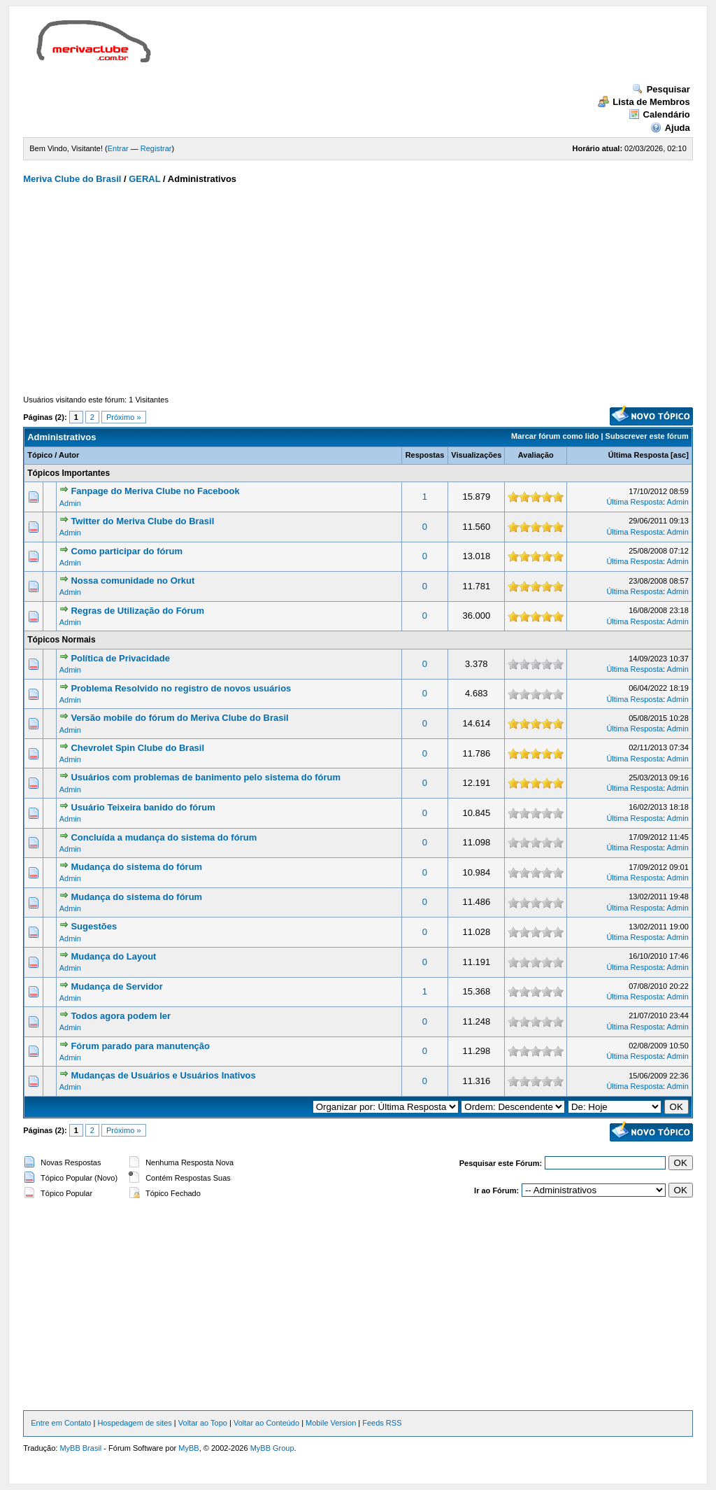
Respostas (425, 455)
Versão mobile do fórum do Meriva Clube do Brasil (179, 717)
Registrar (156, 148)
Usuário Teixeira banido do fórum (143, 807)
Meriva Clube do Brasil (72, 179)
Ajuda (670, 127)
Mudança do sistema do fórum (136, 867)
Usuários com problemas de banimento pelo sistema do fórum (206, 777)
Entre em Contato (61, 1423)
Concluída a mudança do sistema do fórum (164, 837)
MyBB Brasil (80, 1448)
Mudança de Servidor (116, 986)
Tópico (39, 455)
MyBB (188, 1448)
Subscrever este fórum (647, 436)
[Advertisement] (417, 51)
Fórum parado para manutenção (140, 1046)
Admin (70, 503)
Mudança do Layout (113, 956)
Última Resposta (638, 455)
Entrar (118, 148)
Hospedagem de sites (134, 1423)
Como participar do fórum (126, 551)
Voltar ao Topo (202, 1423)
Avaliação (536, 455)
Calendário (659, 114)
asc (679, 455)
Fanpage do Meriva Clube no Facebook (155, 491)
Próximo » (123, 417)
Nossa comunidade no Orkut (132, 580)
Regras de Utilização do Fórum (137, 610)
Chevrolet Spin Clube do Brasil (137, 748)
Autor (69, 455)
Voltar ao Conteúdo (266, 1423)
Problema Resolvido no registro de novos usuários (181, 688)
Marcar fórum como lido (555, 436)
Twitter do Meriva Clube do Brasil (142, 521)
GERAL (144, 179)
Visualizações (476, 455)
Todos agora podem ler (121, 1016)
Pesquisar (661, 89)
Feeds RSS (381, 1423)
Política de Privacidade (120, 658)
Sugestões (94, 926)
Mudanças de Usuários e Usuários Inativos (163, 1075)
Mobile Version (331, 1423)
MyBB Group (272, 1448)
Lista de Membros (644, 102)
